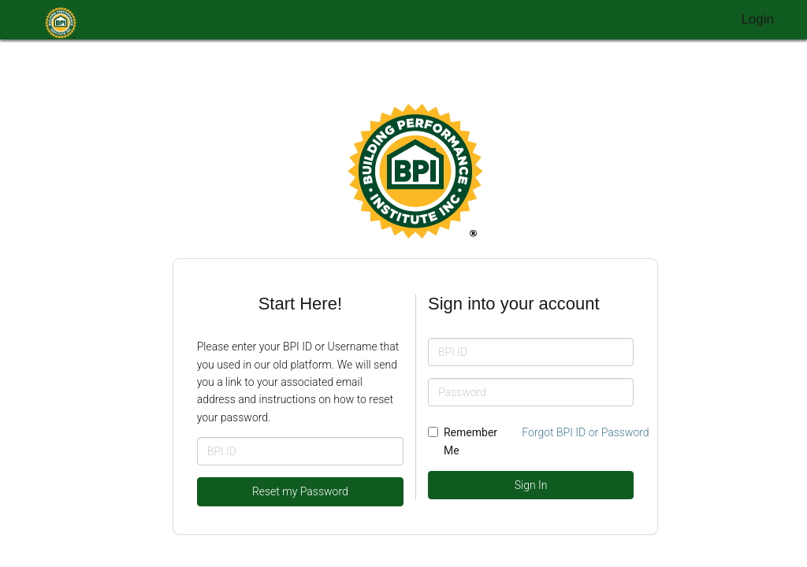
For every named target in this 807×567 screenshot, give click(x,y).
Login (757, 19)
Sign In (531, 485)
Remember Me (462, 441)
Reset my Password (300, 491)
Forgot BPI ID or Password (585, 432)
